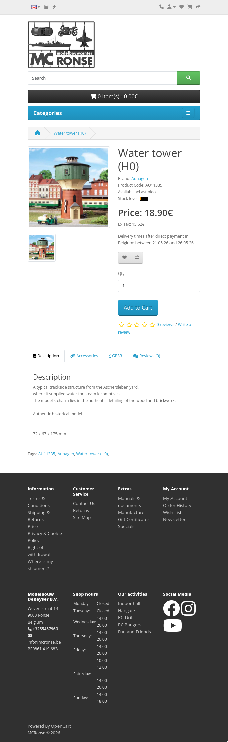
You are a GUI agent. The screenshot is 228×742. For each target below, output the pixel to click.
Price (33, 526)
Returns (81, 510)
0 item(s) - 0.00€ (114, 96)
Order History (177, 505)
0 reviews (165, 324)
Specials (126, 526)
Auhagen (66, 454)
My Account (175, 498)
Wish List (172, 512)
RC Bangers (129, 625)
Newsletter (174, 519)
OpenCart (61, 726)
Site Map (82, 517)
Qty (121, 273)
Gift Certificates (133, 519)
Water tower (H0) (70, 133)
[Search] (102, 78)
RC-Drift (126, 617)
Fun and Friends (134, 632)
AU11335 (46, 454)
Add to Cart (138, 307)
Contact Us (84, 503)
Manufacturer (132, 512)
